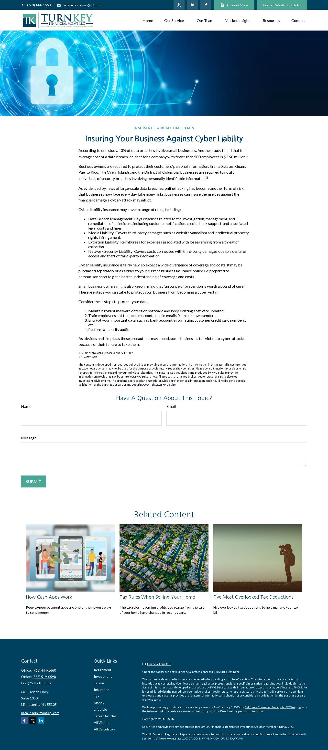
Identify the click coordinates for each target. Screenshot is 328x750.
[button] (148, 20)
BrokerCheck (231, 671)
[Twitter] (179, 5)
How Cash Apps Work (49, 597)
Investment (103, 676)
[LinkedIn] (192, 5)
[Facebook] (205, 5)
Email (171, 406)
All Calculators (105, 729)
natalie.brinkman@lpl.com (79, 5)
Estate (99, 683)
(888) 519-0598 (44, 677)
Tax (96, 696)
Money (99, 703)
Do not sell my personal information (242, 711)
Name (26, 406)
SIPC (290, 726)
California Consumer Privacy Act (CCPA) (270, 707)
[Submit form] (33, 481)
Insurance (101, 689)
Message (28, 437)
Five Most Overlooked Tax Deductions (253, 597)
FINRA (280, 726)
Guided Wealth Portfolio (282, 5)
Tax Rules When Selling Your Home (157, 597)
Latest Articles (105, 716)
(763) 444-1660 (36, 5)
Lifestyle (100, 709)
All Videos (101, 722)
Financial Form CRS (159, 663)
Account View (234, 5)
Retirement (102, 670)
